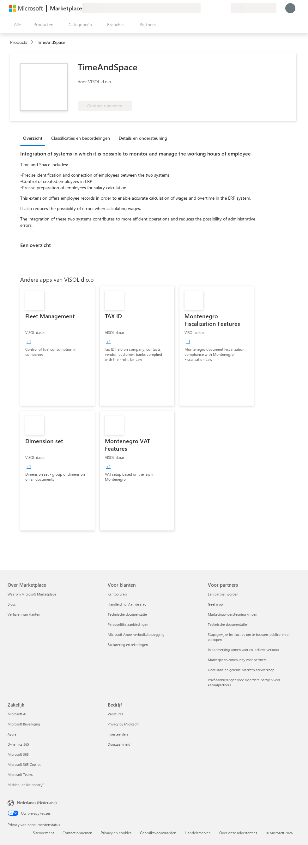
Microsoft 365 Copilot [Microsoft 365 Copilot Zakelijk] (24, 764)
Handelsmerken (198, 832)
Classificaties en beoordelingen (80, 138)
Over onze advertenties (238, 832)
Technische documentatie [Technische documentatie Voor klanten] (127, 614)
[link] (57, 346)
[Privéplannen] (225, 8)
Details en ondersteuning (143, 138)
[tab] (34, 138)
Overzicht (32, 138)
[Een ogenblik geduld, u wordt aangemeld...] (290, 8)
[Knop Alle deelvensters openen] (16, 24)
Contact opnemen (77, 832)
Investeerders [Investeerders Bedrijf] (118, 734)
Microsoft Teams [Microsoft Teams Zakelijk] (20, 774)
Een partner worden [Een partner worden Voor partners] (223, 594)
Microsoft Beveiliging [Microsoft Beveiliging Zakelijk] (24, 724)
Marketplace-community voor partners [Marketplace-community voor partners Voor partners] (237, 659)
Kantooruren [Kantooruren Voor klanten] (117, 594)
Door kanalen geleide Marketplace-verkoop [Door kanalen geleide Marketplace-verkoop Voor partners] (241, 669)
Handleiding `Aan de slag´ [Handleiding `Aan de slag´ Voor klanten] (127, 604)
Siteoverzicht (43, 832)
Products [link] (18, 42)
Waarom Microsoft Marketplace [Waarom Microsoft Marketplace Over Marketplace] (32, 594)
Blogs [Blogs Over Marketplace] (12, 604)
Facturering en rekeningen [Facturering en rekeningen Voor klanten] (128, 644)
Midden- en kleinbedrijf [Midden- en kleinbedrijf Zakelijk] (25, 784)
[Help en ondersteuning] (210, 8)
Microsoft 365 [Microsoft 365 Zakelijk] (18, 754)
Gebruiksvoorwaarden (158, 832)
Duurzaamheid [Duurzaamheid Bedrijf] (119, 744)
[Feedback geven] (203, 8)
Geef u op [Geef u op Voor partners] (215, 604)
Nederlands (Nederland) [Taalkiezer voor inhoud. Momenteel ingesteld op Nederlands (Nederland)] (37, 802)
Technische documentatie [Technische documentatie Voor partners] (227, 624)
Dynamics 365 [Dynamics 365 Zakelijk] (18, 744)
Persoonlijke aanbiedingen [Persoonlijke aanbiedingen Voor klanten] (128, 624)
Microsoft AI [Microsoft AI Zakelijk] (17, 714)
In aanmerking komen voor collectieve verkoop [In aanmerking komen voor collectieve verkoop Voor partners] (243, 649)
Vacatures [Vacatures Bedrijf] (115, 714)
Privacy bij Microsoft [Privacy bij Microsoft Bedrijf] (123, 724)
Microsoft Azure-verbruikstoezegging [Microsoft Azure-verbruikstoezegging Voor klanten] (136, 634)
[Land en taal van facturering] (253, 8)
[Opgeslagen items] (218, 8)
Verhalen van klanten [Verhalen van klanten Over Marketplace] (24, 614)
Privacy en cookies (116, 832)
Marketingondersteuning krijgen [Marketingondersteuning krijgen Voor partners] (232, 614)
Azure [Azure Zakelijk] (12, 734)
